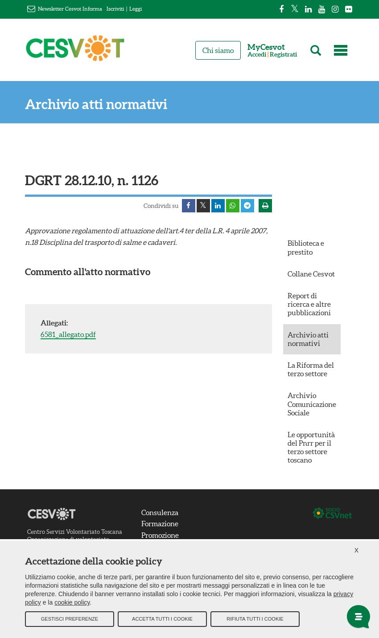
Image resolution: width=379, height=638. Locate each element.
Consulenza (159, 512)
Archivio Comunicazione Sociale (312, 403)
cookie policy (72, 602)
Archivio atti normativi (96, 104)
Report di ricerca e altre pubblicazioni (309, 304)
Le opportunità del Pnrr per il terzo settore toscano (311, 447)
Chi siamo (218, 50)
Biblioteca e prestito (306, 247)
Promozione (160, 535)
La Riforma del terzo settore (311, 369)
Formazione (159, 524)
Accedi (256, 54)
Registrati (283, 54)
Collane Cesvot (311, 274)
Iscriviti (115, 9)
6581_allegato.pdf (68, 334)
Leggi (135, 9)
